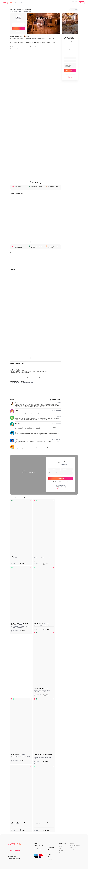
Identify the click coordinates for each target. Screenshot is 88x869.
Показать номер (69, 77)
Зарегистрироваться (15, 851)
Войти (81, 3)
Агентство (50, 850)
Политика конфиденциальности (68, 866)
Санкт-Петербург (19, 2)
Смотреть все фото (35, 182)
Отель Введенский (38, 688)
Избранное (73, 2)
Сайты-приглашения (40, 2)
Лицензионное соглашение (56, 866)
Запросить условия (18, 28)
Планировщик (48, 2)
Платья (49, 852)
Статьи (49, 855)
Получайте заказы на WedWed (14, 858)
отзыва (46, 688)
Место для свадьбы (32, 2)
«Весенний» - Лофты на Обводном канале (43, 822)
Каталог (26, 2)
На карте (34, 12)
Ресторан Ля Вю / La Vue (39, 556)
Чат (76, 2)
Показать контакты (18, 24)
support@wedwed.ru (39, 851)
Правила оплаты (77, 866)
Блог (52, 2)
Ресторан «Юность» (38, 623)
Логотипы (50, 859)
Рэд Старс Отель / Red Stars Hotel (18, 556)
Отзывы (50, 857)
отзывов (15, 557)
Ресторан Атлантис (15, 755)
